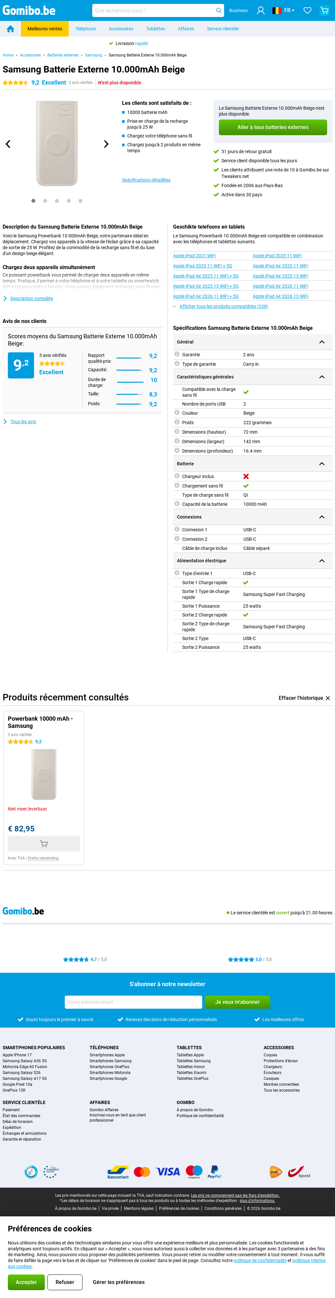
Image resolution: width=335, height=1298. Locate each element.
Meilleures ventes (44, 28)
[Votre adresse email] (133, 1002)
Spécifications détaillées (146, 180)
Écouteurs (272, 1072)
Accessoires (121, 28)
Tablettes (155, 28)
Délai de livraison (18, 1121)
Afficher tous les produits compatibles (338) (220, 306)
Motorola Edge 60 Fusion (25, 1067)
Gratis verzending (43, 858)
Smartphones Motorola (110, 1072)
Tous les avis (19, 421)
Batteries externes (63, 55)
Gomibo (186, 1102)
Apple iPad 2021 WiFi (194, 255)
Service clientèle (223, 28)
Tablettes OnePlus (192, 1078)
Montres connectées (281, 1084)
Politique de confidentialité (200, 1116)
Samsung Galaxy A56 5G (25, 1061)
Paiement (11, 1110)
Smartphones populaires (34, 1047)
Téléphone (85, 28)
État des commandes (21, 1116)
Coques (270, 1055)
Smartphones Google (108, 1078)
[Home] (10, 29)
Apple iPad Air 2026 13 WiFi (280, 296)
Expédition (12, 1127)
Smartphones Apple (107, 1055)
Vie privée (110, 1208)
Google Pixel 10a (17, 1084)
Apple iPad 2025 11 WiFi (277, 255)
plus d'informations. (257, 1200)
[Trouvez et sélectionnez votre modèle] (158, 10)
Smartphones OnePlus (109, 1067)
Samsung (93, 55)
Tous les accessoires (282, 1090)
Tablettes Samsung (194, 1061)
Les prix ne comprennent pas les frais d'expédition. (235, 1195)
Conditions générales (223, 1208)
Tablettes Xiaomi (191, 1072)
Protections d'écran (281, 1061)
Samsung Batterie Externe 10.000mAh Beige (147, 55)
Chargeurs (273, 1067)
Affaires (186, 28)
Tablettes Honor (191, 1067)
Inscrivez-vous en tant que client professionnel (118, 1118)
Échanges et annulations (24, 1133)
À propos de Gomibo (195, 1110)
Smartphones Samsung (111, 1061)
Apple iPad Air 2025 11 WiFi (280, 265)
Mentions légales (139, 1208)
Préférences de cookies (179, 1208)
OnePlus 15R (14, 1090)
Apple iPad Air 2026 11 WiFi (280, 286)
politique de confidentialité (260, 1260)
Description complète (28, 298)
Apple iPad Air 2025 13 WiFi (280, 276)
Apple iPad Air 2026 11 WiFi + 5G (206, 296)
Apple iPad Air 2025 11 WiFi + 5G (206, 276)
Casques (271, 1078)
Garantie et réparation (22, 1139)
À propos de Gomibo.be (76, 1208)
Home (8, 55)
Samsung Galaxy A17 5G (25, 1078)
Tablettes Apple (190, 1055)
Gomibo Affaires (104, 1110)
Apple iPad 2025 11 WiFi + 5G (202, 265)
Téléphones (104, 1047)
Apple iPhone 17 (17, 1055)
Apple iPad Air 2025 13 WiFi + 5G (206, 286)
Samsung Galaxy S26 (22, 1072)
